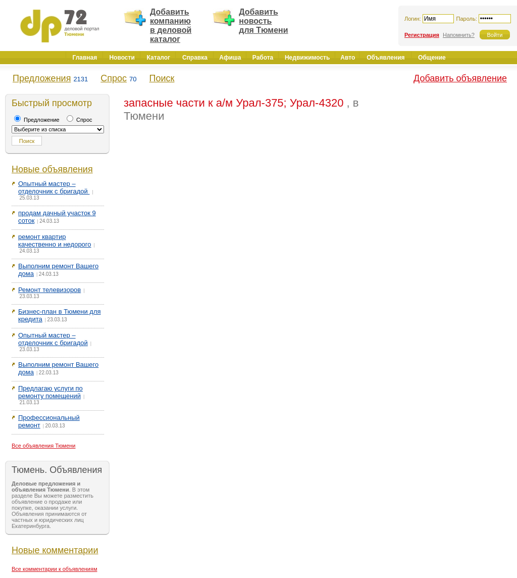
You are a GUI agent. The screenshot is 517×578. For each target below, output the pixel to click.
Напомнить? (459, 35)
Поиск (162, 78)
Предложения (42, 78)
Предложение (37, 120)
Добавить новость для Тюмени (263, 21)
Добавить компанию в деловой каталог (170, 25)
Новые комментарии (55, 550)
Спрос (113, 78)
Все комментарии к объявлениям (54, 569)
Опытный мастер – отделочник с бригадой (53, 187)
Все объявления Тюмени (44, 446)
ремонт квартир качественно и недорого (54, 240)
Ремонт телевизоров (49, 290)
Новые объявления (52, 169)
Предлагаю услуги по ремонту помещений (50, 392)
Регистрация (421, 35)
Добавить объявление (460, 78)
